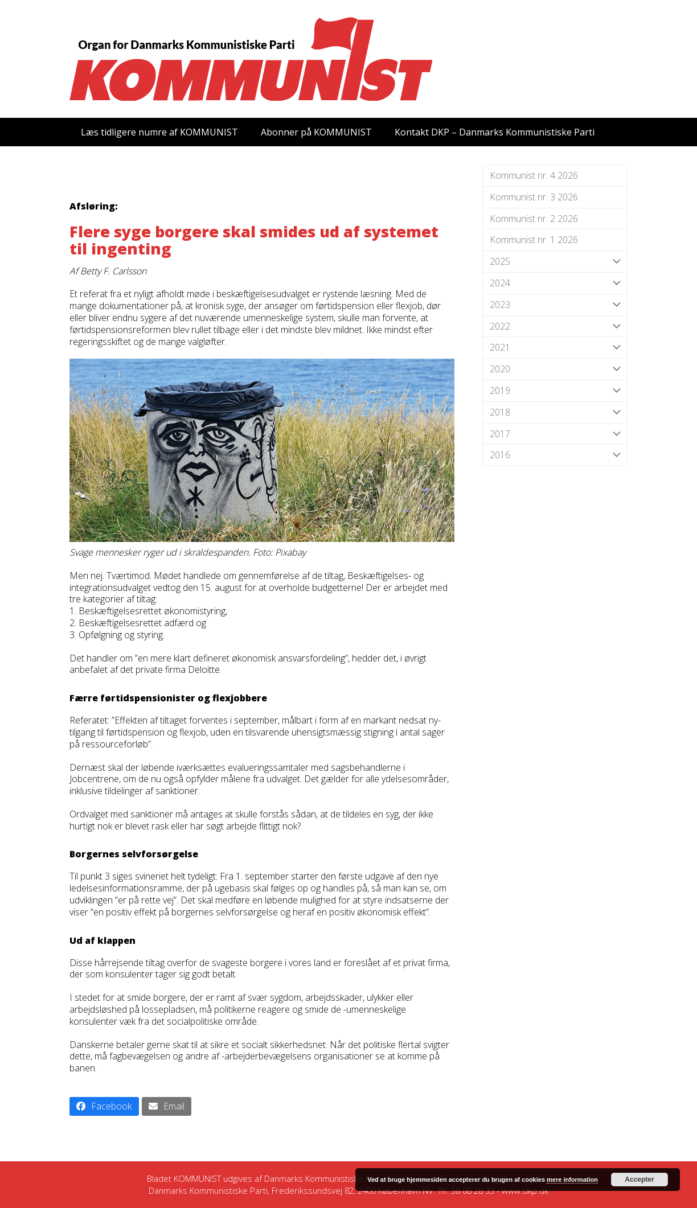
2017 (555, 434)
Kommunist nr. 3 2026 (534, 197)
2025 (555, 261)
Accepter (639, 1180)
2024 (555, 283)
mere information (572, 1179)
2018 (555, 412)
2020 (555, 369)
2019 (555, 390)
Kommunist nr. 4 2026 (534, 175)
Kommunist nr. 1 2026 (534, 239)
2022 (555, 326)
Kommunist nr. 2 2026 (534, 218)
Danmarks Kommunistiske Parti (323, 1178)
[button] (104, 1106)
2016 (555, 455)
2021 (555, 347)
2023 (555, 304)
